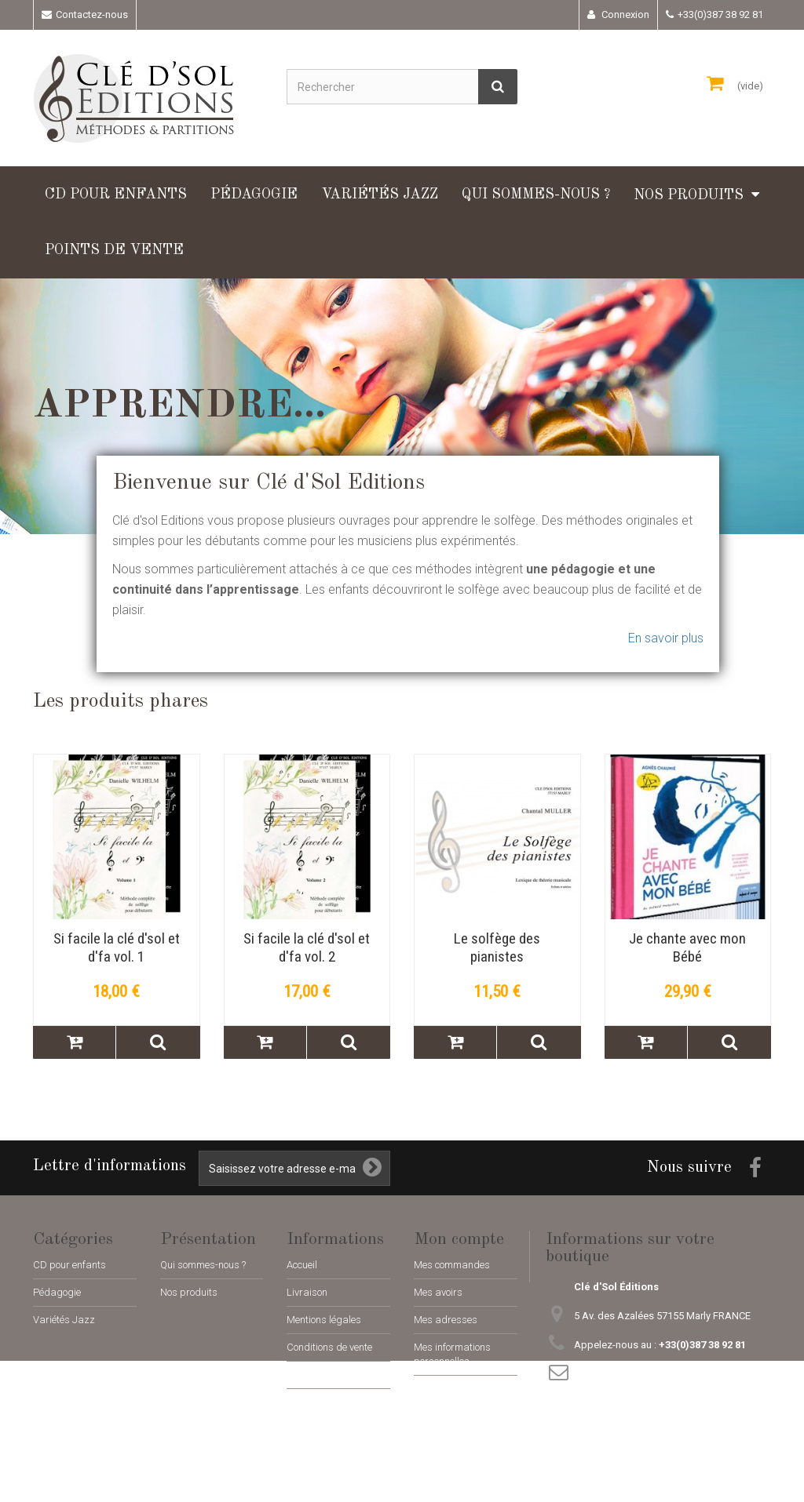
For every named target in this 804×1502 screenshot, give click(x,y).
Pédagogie (254, 194)
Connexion (624, 14)
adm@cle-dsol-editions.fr (673, 1374)
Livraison (307, 1292)
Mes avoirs (438, 1292)
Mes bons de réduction (463, 1389)
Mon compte (459, 1239)
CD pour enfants (116, 194)
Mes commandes (452, 1265)
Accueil (302, 1265)
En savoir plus (666, 638)
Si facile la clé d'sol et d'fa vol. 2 (306, 947)
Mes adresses (445, 1320)
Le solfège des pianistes (497, 947)
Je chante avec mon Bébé (687, 947)
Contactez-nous (92, 14)
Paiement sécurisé (327, 1374)
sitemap (305, 1402)
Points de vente (114, 250)
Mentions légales (324, 1320)
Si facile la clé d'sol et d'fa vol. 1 (116, 947)
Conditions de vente (329, 1347)
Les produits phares (120, 701)
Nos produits (689, 195)
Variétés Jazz (379, 194)
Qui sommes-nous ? (536, 194)
